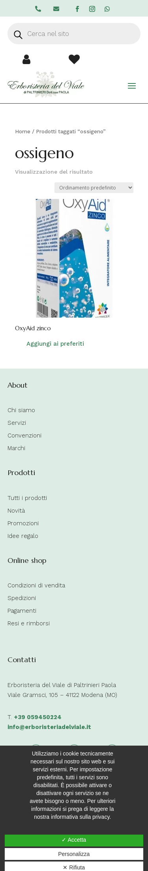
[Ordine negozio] (93, 187)
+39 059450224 (38, 717)
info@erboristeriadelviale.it (49, 727)
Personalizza (74, 854)
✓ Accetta (74, 840)
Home (22, 131)
